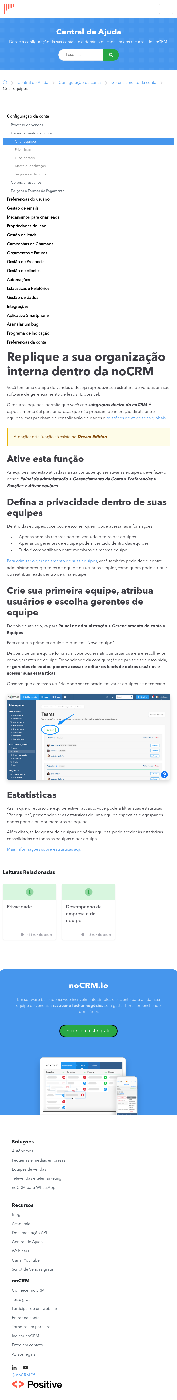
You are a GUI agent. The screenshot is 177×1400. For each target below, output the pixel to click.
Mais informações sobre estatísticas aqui (44, 849)
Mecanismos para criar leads (33, 218)
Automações (18, 280)
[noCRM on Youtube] (25, 1368)
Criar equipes (26, 141)
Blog (16, 1215)
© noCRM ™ (23, 1375)
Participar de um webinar (34, 1309)
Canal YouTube (26, 1261)
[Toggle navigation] (166, 9)
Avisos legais (23, 1355)
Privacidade (24, 150)
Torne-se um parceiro (31, 1327)
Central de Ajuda (88, 32)
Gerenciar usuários (26, 183)
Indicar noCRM (25, 1336)
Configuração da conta (80, 83)
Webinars (20, 1251)
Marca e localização (30, 166)
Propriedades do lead (26, 226)
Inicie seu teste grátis (88, 1030)
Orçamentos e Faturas (27, 253)
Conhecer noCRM (28, 1291)
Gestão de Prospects (25, 262)
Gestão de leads (21, 235)
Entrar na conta (26, 1318)
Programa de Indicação (28, 334)
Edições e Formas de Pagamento (38, 191)
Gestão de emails (22, 209)
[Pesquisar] (111, 55)
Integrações (17, 307)
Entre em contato (27, 1345)
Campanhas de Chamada (30, 244)
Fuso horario (25, 158)
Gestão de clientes (23, 271)
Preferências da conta (26, 343)
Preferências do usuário (28, 200)
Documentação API (29, 1233)
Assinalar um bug (22, 325)
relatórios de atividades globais (136, 418)
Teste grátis (22, 1300)
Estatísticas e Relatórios (28, 289)
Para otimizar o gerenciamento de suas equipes (52, 561)
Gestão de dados (22, 298)
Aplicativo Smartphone (28, 316)
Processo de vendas (27, 125)
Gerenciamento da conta (133, 83)
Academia (21, 1224)
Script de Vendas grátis (33, 1270)
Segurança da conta (30, 174)
